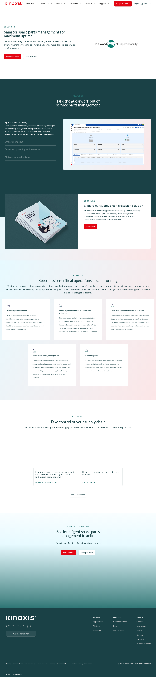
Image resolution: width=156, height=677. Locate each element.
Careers (139, 635)
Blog (115, 626)
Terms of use (18, 664)
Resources (73, 3)
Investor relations (143, 643)
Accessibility (62, 664)
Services (59, 3)
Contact (139, 621)
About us (89, 3)
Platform (96, 626)
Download (90, 226)
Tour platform (31, 56)
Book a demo (68, 552)
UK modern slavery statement (80, 664)
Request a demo (123, 3)
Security (52, 664)
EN (145, 3)
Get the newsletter (21, 634)
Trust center (42, 664)
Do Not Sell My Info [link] (13, 674)
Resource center (120, 621)
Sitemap (8, 664)
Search (150, 3)
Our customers (119, 630)
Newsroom (141, 626)
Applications (98, 621)
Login (136, 3)
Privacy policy (30, 664)
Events (139, 630)
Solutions (45, 3)
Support (102, 3)
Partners (140, 639)
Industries (30, 3)
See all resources (78, 494)
